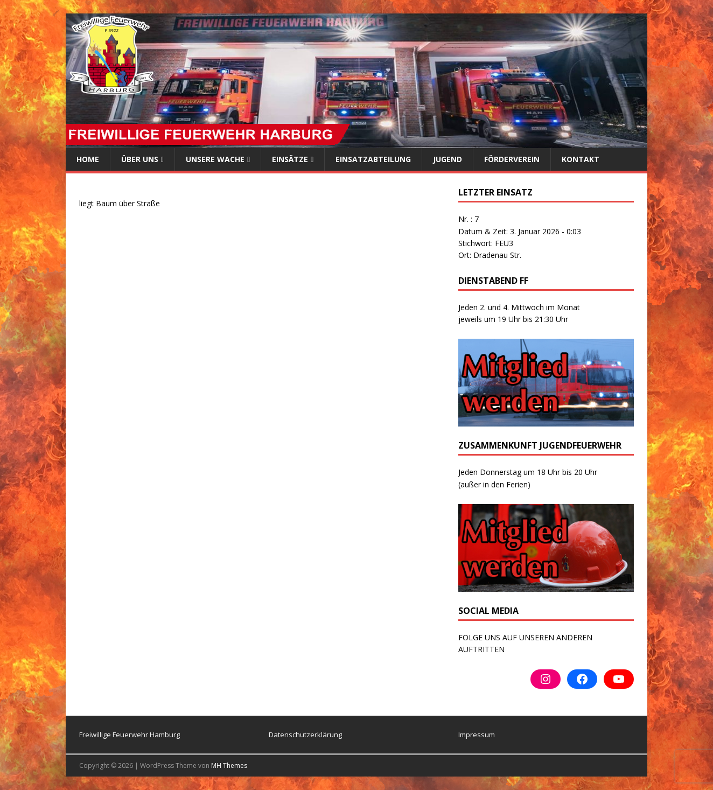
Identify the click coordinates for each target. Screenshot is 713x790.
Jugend (447, 159)
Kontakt (580, 159)
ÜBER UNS (139, 159)
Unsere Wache (215, 159)
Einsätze (290, 159)
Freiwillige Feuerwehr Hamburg (129, 734)
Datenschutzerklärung (305, 734)
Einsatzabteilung (373, 159)
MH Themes (229, 765)
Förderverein (512, 159)
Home (87, 159)
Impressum (476, 734)
